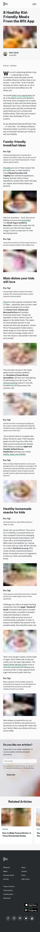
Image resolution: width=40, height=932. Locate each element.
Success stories (8, 875)
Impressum (7, 898)
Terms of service (9, 886)
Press (23, 875)
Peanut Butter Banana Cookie (15, 665)
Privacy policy (8, 890)
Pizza (5, 302)
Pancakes (7, 168)
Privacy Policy (29, 768)
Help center (25, 879)
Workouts (6, 867)
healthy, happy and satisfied (14, 454)
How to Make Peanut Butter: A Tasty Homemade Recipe (16, 834)
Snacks (5, 829)
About (23, 867)
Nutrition (13, 66)
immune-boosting (10, 383)
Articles (6, 66)
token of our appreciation (22, 95)
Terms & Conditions (13, 768)
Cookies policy (8, 894)
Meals (5, 871)
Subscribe (11, 775)
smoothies (26, 220)
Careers (24, 871)
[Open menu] (35, 3)
